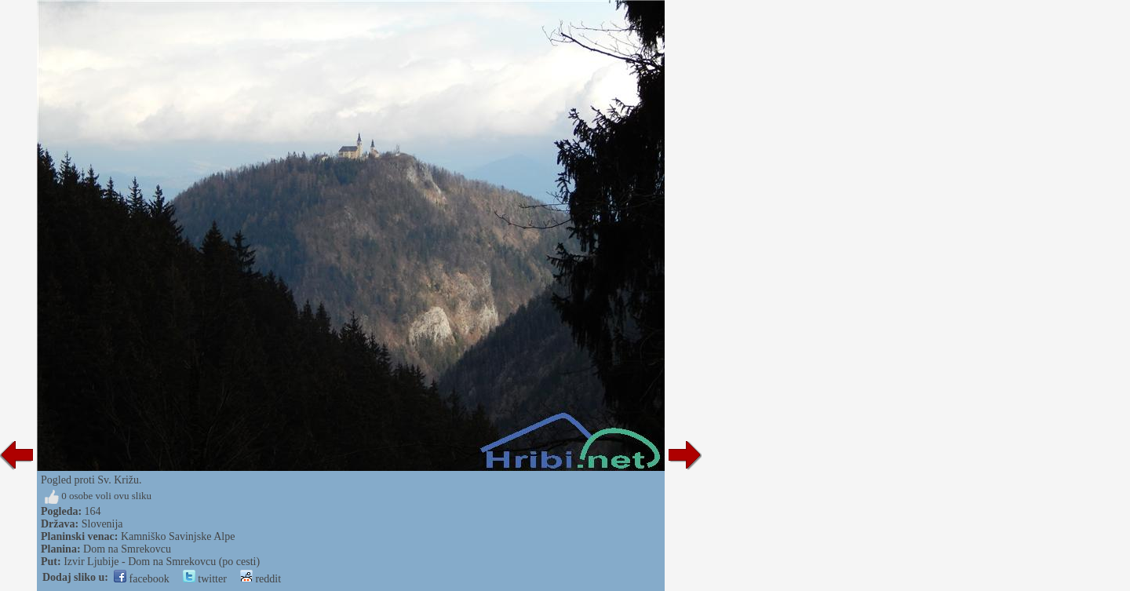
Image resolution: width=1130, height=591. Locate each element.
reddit (260, 579)
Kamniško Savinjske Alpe (178, 536)
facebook (142, 579)
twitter (205, 579)
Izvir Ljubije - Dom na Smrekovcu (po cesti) (162, 561)
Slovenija (102, 524)
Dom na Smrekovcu (127, 549)
